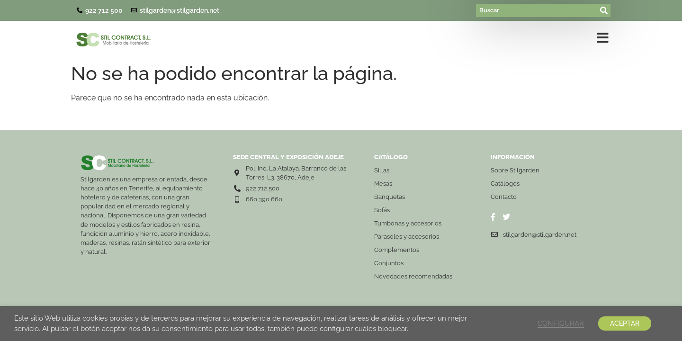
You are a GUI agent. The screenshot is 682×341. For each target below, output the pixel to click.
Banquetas (389, 196)
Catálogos (505, 183)
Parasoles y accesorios (406, 236)
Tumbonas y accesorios (407, 223)
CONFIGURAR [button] (561, 323)
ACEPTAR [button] (624, 323)
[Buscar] (537, 10)
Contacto (504, 196)
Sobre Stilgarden (515, 170)
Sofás (382, 210)
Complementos (396, 249)
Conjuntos (389, 263)
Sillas (381, 170)
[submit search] (604, 10)
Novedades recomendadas (413, 276)
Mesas (383, 183)
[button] (602, 39)
